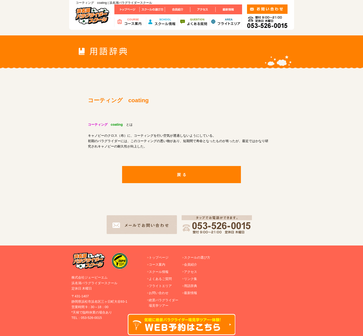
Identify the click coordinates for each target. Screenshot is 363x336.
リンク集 (190, 279)
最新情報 (190, 293)
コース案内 (157, 264)
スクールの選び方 (197, 257)
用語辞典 (190, 286)
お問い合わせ (158, 293)
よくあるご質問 (160, 279)
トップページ (158, 257)
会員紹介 (190, 264)
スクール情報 (158, 272)
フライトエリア (160, 286)
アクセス (190, 272)
